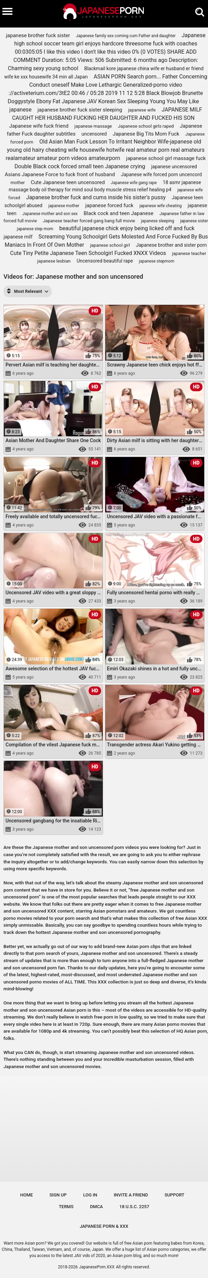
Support (175, 1194)
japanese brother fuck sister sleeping (80, 110)
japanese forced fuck (109, 205)
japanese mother (63, 205)
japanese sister (194, 221)
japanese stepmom (156, 261)
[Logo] (104, 13)
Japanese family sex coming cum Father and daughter (126, 35)
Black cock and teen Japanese (118, 213)
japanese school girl (110, 245)
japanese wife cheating (160, 205)
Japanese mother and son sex (50, 213)
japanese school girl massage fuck (166, 158)
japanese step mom (35, 228)
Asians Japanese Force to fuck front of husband (60, 174)
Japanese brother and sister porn (171, 245)
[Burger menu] (7, 11)
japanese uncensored (174, 166)
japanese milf (17, 236)
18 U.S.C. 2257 (134, 1206)
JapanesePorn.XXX (97, 1267)
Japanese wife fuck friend (39, 126)
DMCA (96, 1206)
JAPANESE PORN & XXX (104, 1226)
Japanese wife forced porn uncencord (161, 174)
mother (17, 182)
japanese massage (93, 126)
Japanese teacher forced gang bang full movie (89, 220)
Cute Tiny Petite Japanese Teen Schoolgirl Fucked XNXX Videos (88, 253)
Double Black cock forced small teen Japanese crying (79, 166)
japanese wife (142, 110)
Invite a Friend (131, 1194)
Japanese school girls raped (146, 126)
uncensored (94, 134)
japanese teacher (189, 253)
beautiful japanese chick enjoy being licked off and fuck (127, 228)
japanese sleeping (157, 221)
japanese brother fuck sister (38, 35)
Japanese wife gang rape (134, 182)
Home (26, 1194)
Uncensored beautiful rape (105, 261)
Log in (90, 1194)
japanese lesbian (54, 261)
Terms (66, 1206)
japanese (20, 109)
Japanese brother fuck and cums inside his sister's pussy (96, 197)
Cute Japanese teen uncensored (68, 182)
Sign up (58, 1194)
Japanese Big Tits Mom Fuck (146, 134)
